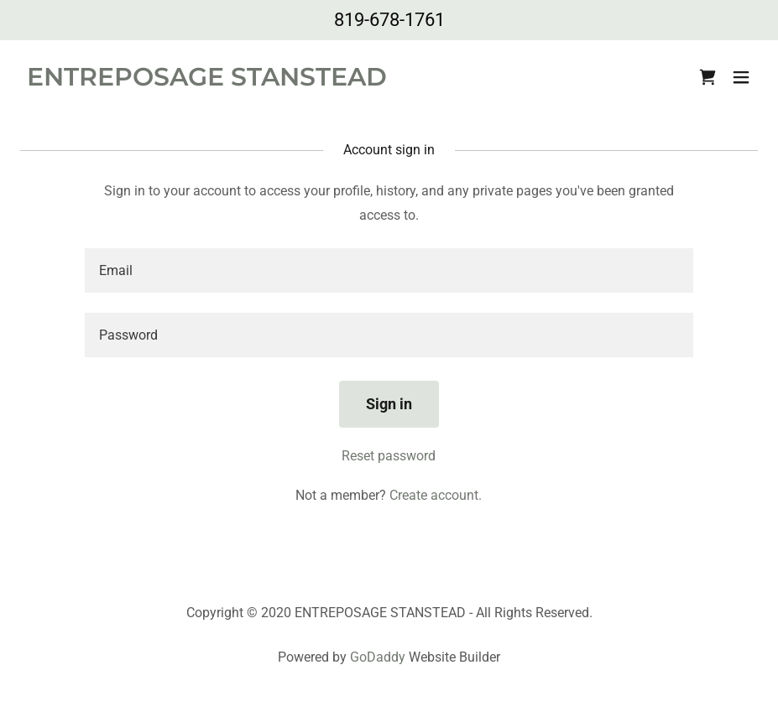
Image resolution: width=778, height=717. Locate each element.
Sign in (389, 404)
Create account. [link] (435, 495)
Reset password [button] (389, 456)
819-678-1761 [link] (389, 19)
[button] (741, 77)
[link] (207, 81)
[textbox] (389, 270)
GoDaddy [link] (377, 657)
